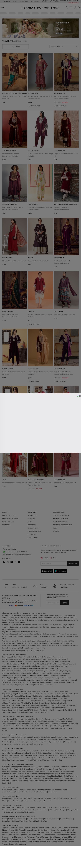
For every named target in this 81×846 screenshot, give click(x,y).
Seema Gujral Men (8, 710)
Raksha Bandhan (37, 819)
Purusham (47, 696)
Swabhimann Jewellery (64, 721)
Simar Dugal (65, 680)
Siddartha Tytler (41, 671)
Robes (26, 753)
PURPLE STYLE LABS (8, 515)
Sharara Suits (49, 789)
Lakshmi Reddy (42, 807)
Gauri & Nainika (8, 664)
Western (42, 758)
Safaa (26, 682)
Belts (60, 776)
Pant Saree (17, 744)
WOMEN (7, 1)
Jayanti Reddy (20, 664)
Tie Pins (70, 751)
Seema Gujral (30, 671)
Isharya (17, 719)
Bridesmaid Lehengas (29, 739)
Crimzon (5, 730)
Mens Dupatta (54, 755)
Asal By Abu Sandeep (10, 659)
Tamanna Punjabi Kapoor (11, 685)
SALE (29, 521)
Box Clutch (43, 780)
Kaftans (11, 739)
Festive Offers (38, 744)
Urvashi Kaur (38, 685)
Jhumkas (61, 773)
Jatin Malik (30, 701)
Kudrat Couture (21, 705)
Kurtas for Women (39, 737)
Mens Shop (6, 760)
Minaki (28, 723)
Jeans (72, 753)
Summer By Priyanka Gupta (12, 661)
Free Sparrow (26, 810)
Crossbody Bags (57, 778)
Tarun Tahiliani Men (9, 701)
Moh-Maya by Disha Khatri (30, 719)
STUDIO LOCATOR (8, 521)
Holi (9, 819)
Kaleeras (73, 766)
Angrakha (34, 755)
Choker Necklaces (20, 776)
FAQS (55, 528)
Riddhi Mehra (23, 668)
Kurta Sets (22, 737)
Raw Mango (6, 657)
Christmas (15, 821)
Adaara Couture (59, 682)
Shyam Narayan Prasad (23, 678)
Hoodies (20, 753)
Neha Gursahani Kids (40, 810)
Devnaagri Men (31, 698)
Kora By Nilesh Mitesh (42, 712)
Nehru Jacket (15, 751)
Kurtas (37, 751)
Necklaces (6, 766)
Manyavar (46, 661)
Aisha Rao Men (14, 703)
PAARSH (58, 705)
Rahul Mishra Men (18, 707)
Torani (57, 680)
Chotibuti (31, 807)
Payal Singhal (65, 671)
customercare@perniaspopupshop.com (15, 553)
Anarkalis (14, 737)
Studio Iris (70, 682)
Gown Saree (6, 744)
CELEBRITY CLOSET (34, 528)
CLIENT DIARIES (33, 537)
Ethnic (35, 758)
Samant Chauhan (50, 675)
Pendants (62, 769)
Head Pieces (14, 769)
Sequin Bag (34, 780)
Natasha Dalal (17, 657)
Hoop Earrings (7, 776)
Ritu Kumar (45, 668)
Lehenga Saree (69, 742)
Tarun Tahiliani (54, 671)
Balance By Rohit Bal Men (66, 710)
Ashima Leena (40, 673)
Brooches (58, 760)
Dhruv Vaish (25, 691)
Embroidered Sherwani (61, 798)
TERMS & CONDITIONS (60, 521)
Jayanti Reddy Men (9, 712)
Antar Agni (47, 657)
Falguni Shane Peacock (33, 659)
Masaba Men (49, 705)
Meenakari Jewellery (9, 771)
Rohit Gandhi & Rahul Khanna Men (53, 707)
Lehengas (5, 737)
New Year (44, 821)
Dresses (59, 737)
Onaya (67, 661)
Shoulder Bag (23, 780)
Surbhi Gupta (7, 682)
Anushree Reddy (58, 657)
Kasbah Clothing (8, 705)
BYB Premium (30, 812)
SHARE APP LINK (72, 563)
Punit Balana (51, 666)
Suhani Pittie (49, 728)
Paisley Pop (39, 728)
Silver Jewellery (23, 773)
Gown (65, 737)
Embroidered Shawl (68, 780)
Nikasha (49, 673)
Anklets (42, 769)
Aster (34, 721)
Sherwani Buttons (62, 753)
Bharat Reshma (57, 696)
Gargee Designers (51, 703)
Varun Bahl (57, 673)
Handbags (13, 778)
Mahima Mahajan (54, 664)
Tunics (17, 739)
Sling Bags (46, 778)
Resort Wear (65, 739)
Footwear (46, 760)
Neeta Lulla (66, 673)
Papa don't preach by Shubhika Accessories (18, 728)
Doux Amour (72, 723)
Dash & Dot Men (13, 691)
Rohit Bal (53, 668)
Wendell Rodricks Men (47, 710)
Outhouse (13, 721)
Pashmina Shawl (54, 780)
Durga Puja (6, 821)
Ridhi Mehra (38, 661)
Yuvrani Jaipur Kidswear (11, 810)
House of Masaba (17, 680)
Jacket (73, 798)
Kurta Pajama (7, 755)
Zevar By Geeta (49, 721)
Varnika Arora (47, 719)
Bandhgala (43, 755)
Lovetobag (63, 723)
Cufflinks (29, 758)
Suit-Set (52, 753)
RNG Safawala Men (32, 707)
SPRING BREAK (33, 710)
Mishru (64, 664)
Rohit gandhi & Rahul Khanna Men (41, 694)
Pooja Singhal (29, 657)
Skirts (13, 742)
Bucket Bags (69, 778)
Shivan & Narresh (58, 661)
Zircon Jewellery (40, 771)
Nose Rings (55, 766)
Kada (43, 776)
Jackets (19, 742)
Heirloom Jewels (52, 769)
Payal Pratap (41, 666)
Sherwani (30, 751)
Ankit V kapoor (47, 691)
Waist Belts (28, 778)
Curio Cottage (7, 719)
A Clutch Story (7, 726)
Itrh (42, 682)
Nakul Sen (71, 664)
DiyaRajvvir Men (38, 703)
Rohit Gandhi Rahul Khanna (24, 673)
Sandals (55, 776)
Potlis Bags (73, 776)
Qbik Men (20, 701)
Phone (54, 558)
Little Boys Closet (55, 807)
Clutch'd (5, 721)
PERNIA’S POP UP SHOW (10, 518)
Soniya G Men (22, 710)
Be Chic (37, 726)
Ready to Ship (27, 744)
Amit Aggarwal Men (59, 698)
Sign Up (64, 602)
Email (44, 558)
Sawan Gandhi (41, 680)
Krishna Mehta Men (18, 698)
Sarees (29, 737)
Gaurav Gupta (7, 673)
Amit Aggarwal (7, 675)
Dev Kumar (6, 698)
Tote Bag (14, 780)
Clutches (5, 778)
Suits (42, 751)
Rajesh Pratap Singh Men (11, 694)
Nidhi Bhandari (19, 726)
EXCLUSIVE (31, 518)
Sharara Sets (73, 737)
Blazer (4, 801)
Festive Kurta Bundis (64, 758)
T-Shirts (39, 753)
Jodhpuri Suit (18, 755)
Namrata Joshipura (22, 675)
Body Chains (24, 769)
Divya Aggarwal (8, 678)
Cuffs (20, 766)
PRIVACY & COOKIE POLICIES (62, 525)
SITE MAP (56, 531)
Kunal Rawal (8, 696)
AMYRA (66, 726)
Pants (48, 751)
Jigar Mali (48, 682)
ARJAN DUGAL (26, 703)
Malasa (73, 680)
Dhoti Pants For (27, 792)
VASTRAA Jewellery (24, 721)
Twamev (17, 696)
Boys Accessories (46, 801)
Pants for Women (53, 739)
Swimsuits (35, 742)
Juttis (66, 776)
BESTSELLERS (32, 515)
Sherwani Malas (18, 758)
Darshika (67, 696)
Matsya (50, 680)
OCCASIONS (32, 534)
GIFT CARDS (32, 525)
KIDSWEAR (35, 1)
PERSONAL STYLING (34, 531)
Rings (33, 766)
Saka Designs (61, 810)
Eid (28, 819)
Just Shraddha (7, 723)
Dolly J (21, 659)
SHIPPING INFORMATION (61, 515)
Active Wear (37, 760)
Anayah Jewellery (51, 723)
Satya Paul (39, 657)
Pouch (21, 778)
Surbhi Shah (61, 675)
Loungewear (6, 758)
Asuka (76, 694)
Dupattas (44, 742)
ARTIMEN (69, 701)
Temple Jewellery (66, 771)
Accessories (72, 755)
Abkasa (5, 703)
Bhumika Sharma (36, 675)
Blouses (60, 742)
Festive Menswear (17, 760)
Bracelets (26, 766)
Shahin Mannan (27, 685)
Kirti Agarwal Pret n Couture (14, 812)
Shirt (9, 801)
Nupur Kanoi (6, 666)
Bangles (39, 766)
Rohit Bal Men (59, 694)
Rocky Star (47, 659)
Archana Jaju (18, 682)
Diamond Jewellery (9, 773)
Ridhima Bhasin (34, 668)
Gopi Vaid (6, 680)
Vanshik (24, 694)
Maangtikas (65, 766)
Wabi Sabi (69, 694)
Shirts (24, 751)
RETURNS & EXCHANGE (60, 518)
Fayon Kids (6, 807)
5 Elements (30, 726)
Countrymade (35, 691)
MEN (14, 1)
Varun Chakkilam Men (25, 712)
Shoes (49, 776)
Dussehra (55, 819)
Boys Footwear (33, 801)
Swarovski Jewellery (25, 771)
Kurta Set (58, 789)
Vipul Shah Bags (57, 726)
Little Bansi (23, 807)
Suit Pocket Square (9, 753)
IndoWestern (50, 758)
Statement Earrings (37, 773)
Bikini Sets (6, 742)
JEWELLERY (24, 1)
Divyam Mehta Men (61, 691)
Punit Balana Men (45, 698)
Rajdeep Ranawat (63, 666)
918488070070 (74, 3)
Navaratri (47, 819)
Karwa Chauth (34, 821)
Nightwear (52, 742)
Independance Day (19, 819)
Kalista (29, 664)
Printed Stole (6, 783)
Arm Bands (34, 769)
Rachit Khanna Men (58, 701)
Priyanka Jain (49, 678)
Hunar (40, 721)
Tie (53, 760)
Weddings (24, 821)
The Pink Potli (68, 719)
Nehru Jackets (39, 798)
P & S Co (15, 807)
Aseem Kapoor (50, 685)
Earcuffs (5, 769)
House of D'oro (19, 723)
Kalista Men (63, 703)
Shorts (32, 753)
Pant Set (29, 760)
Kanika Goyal (38, 678)
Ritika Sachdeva (61, 728)
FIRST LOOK (6, 525)
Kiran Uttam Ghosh (40, 664)
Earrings (14, 766)
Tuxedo (27, 755)
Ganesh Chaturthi (66, 819)
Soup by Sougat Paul (63, 678)
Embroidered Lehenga (35, 789)
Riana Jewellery (38, 723)
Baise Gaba (28, 661)
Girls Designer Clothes (10, 789)
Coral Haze (46, 726)
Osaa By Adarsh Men (59, 659)
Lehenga (23, 789)
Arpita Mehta (30, 680)
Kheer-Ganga (26, 696)
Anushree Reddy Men (42, 701)
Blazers (45, 753)
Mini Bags (5, 780)
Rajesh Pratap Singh (9, 668)
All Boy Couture (72, 810)
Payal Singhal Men (68, 705)
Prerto (70, 728)
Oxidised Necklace (35, 776)
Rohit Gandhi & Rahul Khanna (12, 671)
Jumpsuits (27, 742)
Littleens (52, 810)
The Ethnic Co (37, 696)
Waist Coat (62, 751)
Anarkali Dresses (8, 792)
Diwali (4, 819)
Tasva (4, 691)
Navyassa (65, 807)
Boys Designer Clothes (10, 798)
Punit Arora (6, 707)
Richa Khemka (35, 682)
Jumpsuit (63, 755)
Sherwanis (51, 737)
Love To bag (57, 719)
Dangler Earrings (51, 773)
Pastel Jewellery (53, 771)
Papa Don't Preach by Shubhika (23, 666)
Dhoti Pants (42, 739)
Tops (5, 739)
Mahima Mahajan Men (36, 705)
